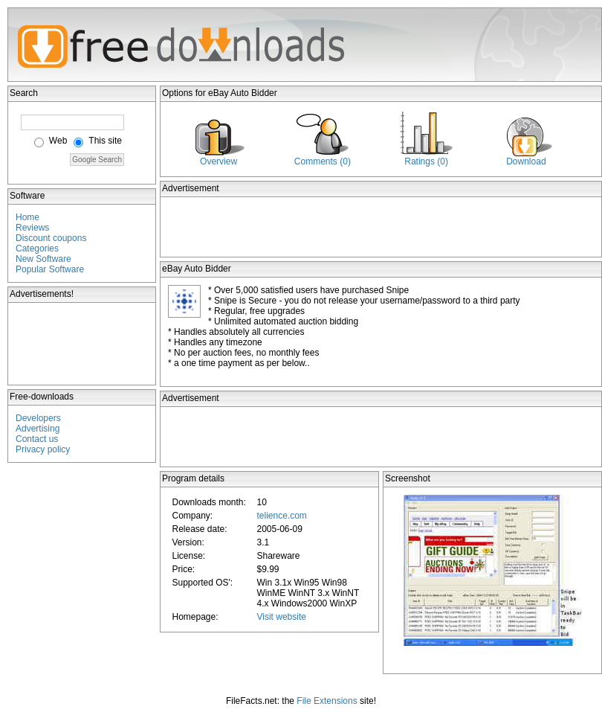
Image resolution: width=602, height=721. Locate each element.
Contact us (37, 439)
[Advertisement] (82, 343)
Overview (218, 161)
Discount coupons (51, 238)
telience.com (281, 515)
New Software (43, 259)
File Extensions (327, 701)
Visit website (280, 617)
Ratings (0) (426, 161)
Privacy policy (43, 449)
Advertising (37, 428)
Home (27, 217)
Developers (38, 418)
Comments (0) (322, 161)
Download (526, 161)
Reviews (32, 227)
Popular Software (50, 269)
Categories (37, 248)
